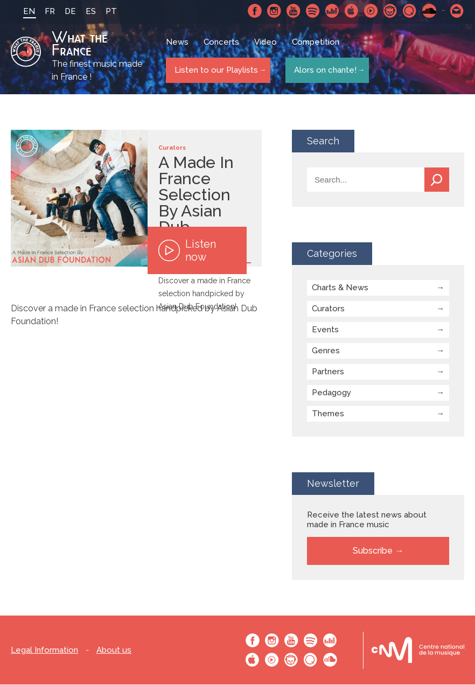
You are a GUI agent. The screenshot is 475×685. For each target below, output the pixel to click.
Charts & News (340, 288)
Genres (326, 351)
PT (104, 11)
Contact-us (457, 11)
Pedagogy (331, 393)
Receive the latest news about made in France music (367, 520)
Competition (316, 46)
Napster (390, 11)
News (178, 46)
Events (325, 330)
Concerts (222, 46)
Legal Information (44, 651)
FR (43, 11)
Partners (328, 372)
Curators (328, 309)
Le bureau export (418, 650)
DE (63, 11)
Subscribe (373, 551)
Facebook (255, 11)
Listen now (187, 251)
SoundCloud (429, 11)
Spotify (313, 11)
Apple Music (352, 11)
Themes (328, 414)
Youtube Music (371, 11)
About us (113, 651)
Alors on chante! (322, 70)
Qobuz (410, 11)
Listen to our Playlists (214, 70)
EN (23, 11)
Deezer (332, 11)
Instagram (274, 11)
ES (84, 11)
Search (436, 180)
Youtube (294, 11)
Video (266, 46)
